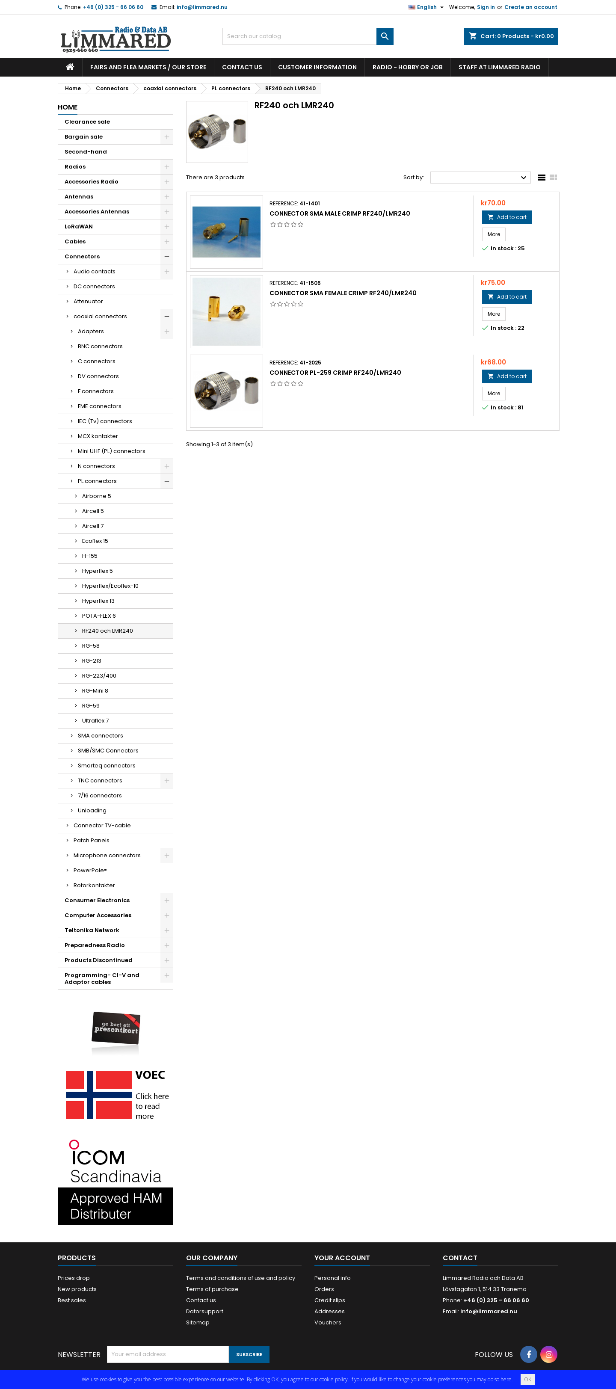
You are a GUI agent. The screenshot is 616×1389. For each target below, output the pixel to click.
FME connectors (99, 406)
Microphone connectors (107, 855)
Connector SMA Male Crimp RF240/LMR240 (340, 213)
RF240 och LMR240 (107, 631)
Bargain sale (84, 137)
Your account (342, 1258)
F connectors (96, 391)
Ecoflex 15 (95, 541)
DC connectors (94, 286)
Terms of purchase (212, 1289)
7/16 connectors (100, 795)
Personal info (332, 1278)
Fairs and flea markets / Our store (148, 67)
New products (77, 1289)
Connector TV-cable (102, 825)
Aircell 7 (93, 526)
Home (67, 107)
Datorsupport (204, 1311)
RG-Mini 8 (95, 691)
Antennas (79, 197)
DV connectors (98, 376)
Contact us (242, 67)
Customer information (317, 67)
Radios (75, 167)
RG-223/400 (99, 676)
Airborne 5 (96, 496)
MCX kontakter (98, 436)
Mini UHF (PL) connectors (111, 451)
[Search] (308, 36)
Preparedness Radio (95, 945)
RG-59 (91, 706)
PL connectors (97, 481)
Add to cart (507, 217)
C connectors (97, 361)
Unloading (92, 810)
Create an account (530, 7)
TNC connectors (100, 780)
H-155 (90, 556)
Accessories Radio (91, 182)
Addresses (329, 1311)
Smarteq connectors (107, 765)
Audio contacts (95, 271)
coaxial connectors (100, 316)
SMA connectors (100, 736)
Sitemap (198, 1322)
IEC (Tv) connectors (105, 421)
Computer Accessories (98, 915)
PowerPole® (90, 870)
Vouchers (327, 1322)
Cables (75, 241)
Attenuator (88, 301)
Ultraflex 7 (95, 721)
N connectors (96, 466)
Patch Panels (92, 840)
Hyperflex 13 (98, 601)
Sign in (486, 7)
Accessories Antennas (97, 211)
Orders (324, 1289)
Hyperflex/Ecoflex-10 (110, 586)
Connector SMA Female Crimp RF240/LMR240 (343, 293)
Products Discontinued (99, 960)
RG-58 (91, 646)
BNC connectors (100, 346)
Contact (460, 1258)
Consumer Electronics (97, 900)
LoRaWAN (79, 226)
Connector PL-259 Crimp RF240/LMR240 (335, 372)
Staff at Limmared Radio (500, 67)
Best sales (72, 1300)
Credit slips (329, 1300)
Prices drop (74, 1278)
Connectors (82, 256)
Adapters (91, 331)
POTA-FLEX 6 (99, 616)
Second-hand (86, 152)
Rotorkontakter (94, 885)
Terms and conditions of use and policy (240, 1278)
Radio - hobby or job (408, 67)
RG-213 (91, 661)
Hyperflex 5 (97, 571)
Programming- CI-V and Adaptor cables (102, 978)
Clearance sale (87, 122)
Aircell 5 (93, 511)
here (506, 1379)
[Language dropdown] (427, 7)
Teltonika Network (92, 930)
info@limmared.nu (202, 7)
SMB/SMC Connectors (108, 750)
